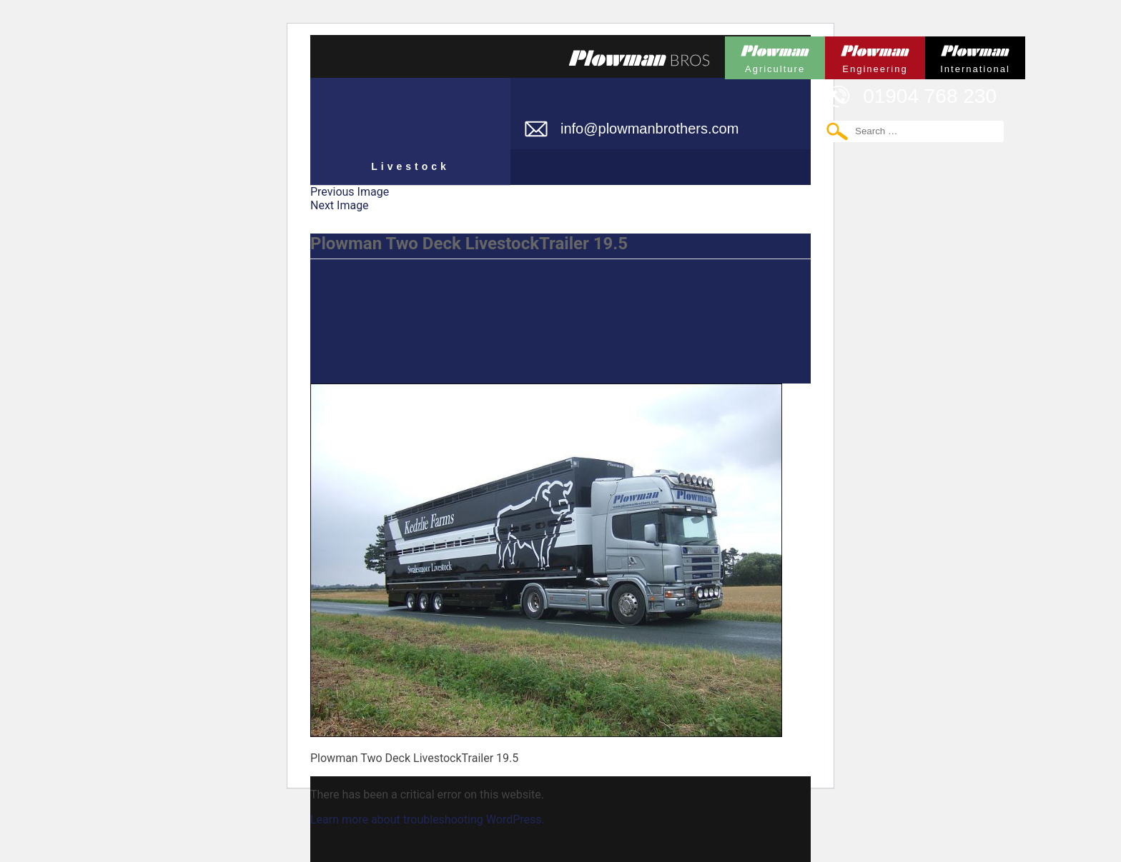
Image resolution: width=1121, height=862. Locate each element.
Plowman (775, 55)
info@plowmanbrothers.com (649, 128)
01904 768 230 (930, 96)
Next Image (339, 205)
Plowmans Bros (639, 57)
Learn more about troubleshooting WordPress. (427, 819)
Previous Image (349, 192)
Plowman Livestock (410, 125)
